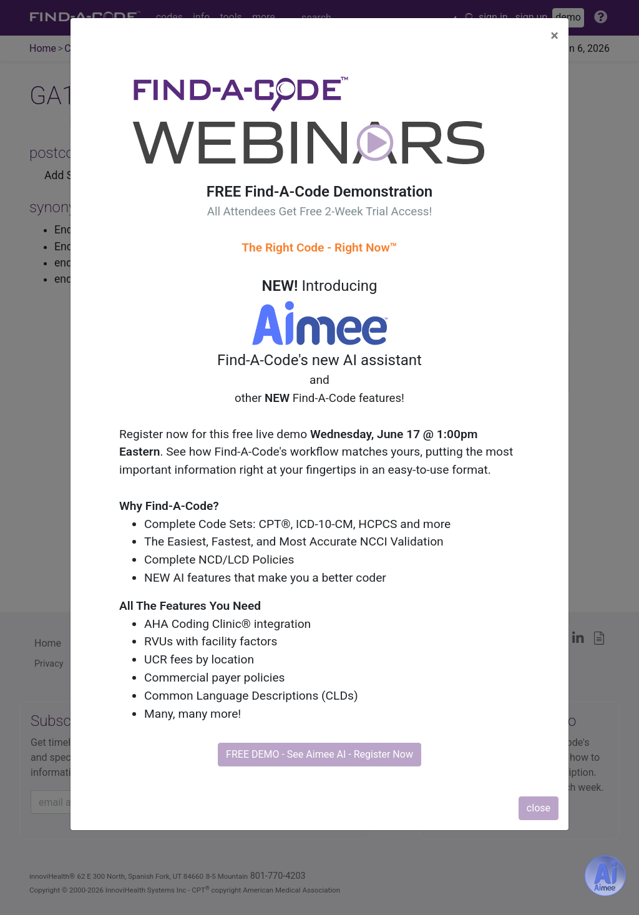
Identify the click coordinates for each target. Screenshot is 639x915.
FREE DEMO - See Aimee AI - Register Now (319, 754)
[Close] (554, 35)
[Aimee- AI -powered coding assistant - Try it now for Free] (605, 875)
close (538, 808)
